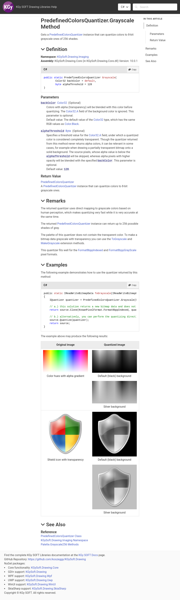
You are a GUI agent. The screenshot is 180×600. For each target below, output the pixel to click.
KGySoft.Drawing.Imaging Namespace (64, 540)
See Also (150, 61)
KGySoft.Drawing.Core (44, 567)
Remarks (150, 48)
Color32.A (72, 111)
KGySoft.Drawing (36, 571)
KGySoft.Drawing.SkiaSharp (49, 588)
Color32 (62, 102)
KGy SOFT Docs (88, 555)
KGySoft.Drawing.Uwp (39, 580)
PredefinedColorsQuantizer (66, 34)
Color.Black (72, 124)
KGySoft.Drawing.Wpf (38, 576)
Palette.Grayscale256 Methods (60, 544)
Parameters (157, 34)
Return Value (157, 40)
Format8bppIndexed (90, 250)
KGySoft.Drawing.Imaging (73, 56)
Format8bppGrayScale (122, 250)
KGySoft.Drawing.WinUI (41, 584)
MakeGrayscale (50, 243)
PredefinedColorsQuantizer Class (61, 536)
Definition (152, 25)
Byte (68, 131)
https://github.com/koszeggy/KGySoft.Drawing (57, 559)
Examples (151, 55)
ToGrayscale (119, 239)
